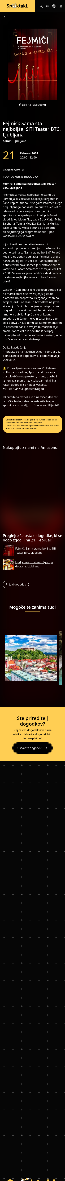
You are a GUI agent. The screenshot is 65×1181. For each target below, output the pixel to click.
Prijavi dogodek (16, 584)
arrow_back (5, 17)
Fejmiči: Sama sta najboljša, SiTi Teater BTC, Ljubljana (35, 551)
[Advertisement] (32, 493)
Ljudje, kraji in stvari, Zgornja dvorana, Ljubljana (34, 564)
